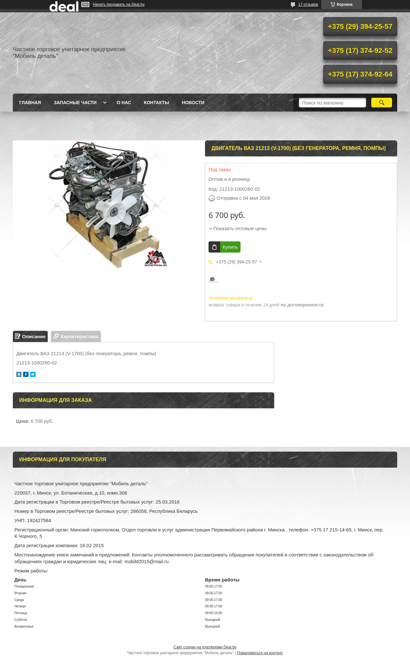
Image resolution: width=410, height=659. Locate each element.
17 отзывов (308, 4)
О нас (124, 102)
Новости (193, 102)
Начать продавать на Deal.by (118, 4)
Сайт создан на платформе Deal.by (205, 647)
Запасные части (75, 102)
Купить (230, 247)
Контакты (156, 102)
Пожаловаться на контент (260, 653)
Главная (30, 102)
